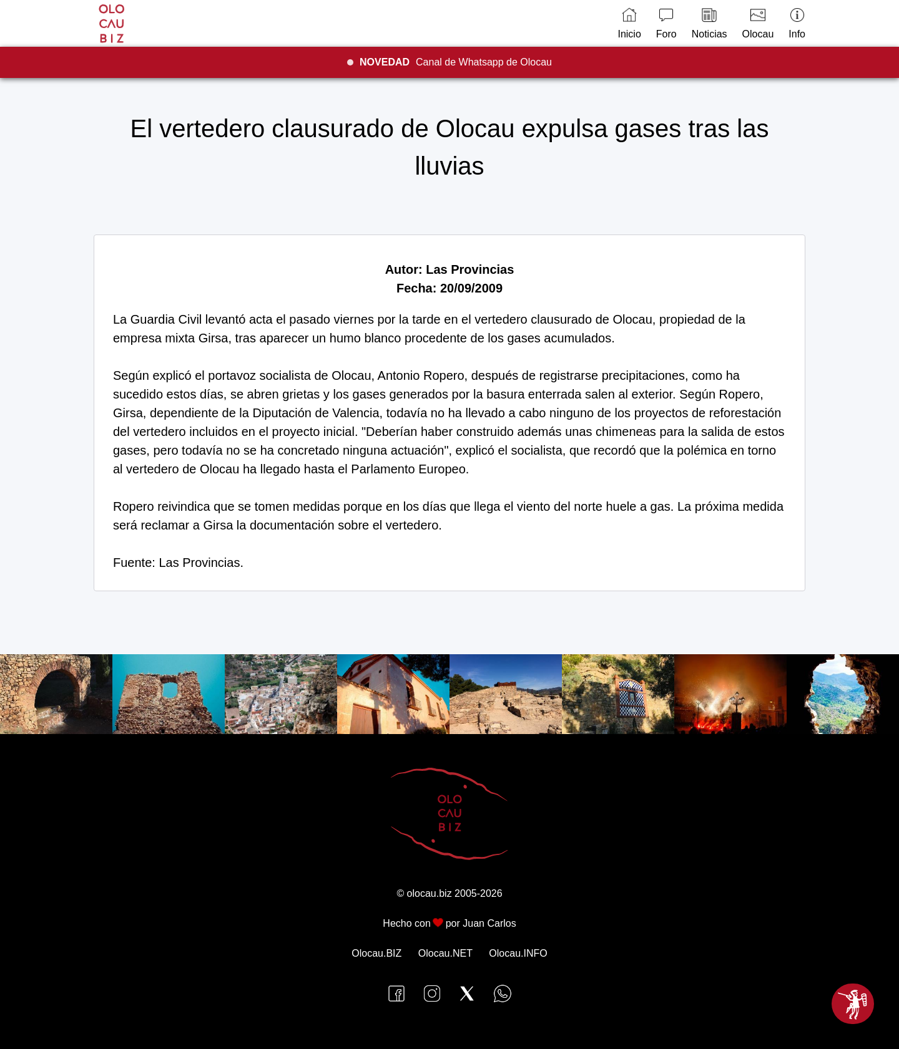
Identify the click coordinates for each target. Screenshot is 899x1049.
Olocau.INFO (518, 953)
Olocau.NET (445, 953)
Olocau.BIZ (376, 953)
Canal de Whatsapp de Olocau (456, 62)
